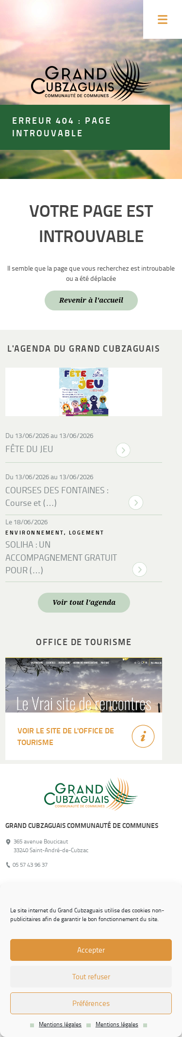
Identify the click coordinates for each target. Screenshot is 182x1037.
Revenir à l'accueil (91, 300)
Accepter (91, 950)
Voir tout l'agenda (84, 602)
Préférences (91, 1003)
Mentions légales (60, 1024)
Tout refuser (91, 976)
